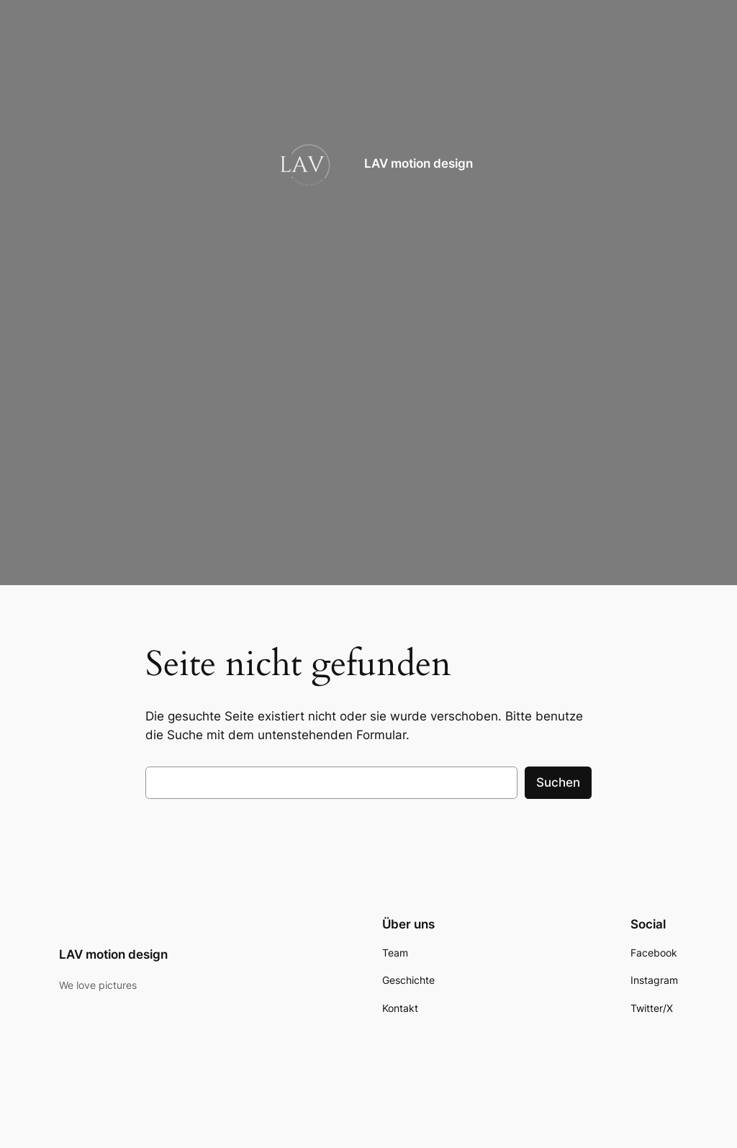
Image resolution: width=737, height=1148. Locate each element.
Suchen (558, 782)
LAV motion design (418, 163)
